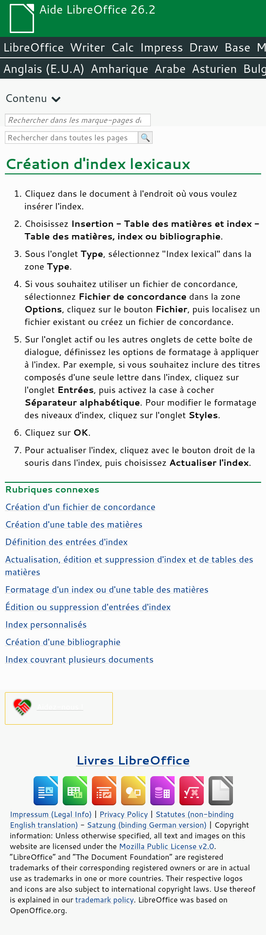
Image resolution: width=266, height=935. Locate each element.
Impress (161, 47)
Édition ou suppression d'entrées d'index (88, 606)
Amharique (119, 68)
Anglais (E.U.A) (44, 68)
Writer (87, 47)
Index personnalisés (46, 624)
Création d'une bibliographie (63, 641)
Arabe (170, 68)
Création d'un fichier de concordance (80, 506)
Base (237, 47)
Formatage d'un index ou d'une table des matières (107, 589)
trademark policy (104, 899)
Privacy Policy (123, 814)
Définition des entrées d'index (66, 541)
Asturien (214, 68)
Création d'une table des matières (73, 524)
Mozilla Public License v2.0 (166, 846)
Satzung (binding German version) (147, 824)
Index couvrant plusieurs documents (79, 659)
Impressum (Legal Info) (51, 814)
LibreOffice (33, 47)
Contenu (26, 97)
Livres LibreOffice (133, 759)
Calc (122, 47)
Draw (203, 47)
